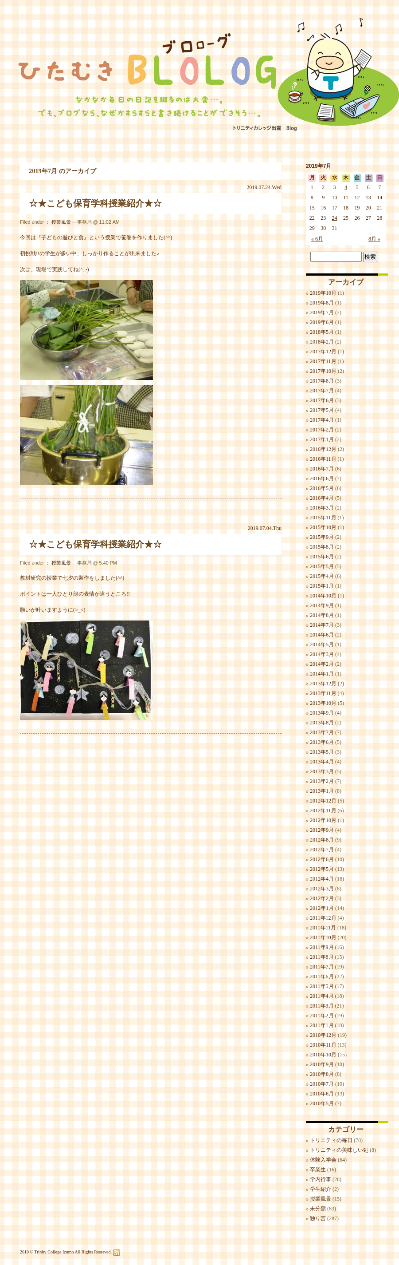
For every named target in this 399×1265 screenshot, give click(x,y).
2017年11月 (323, 361)
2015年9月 (322, 537)
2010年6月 (322, 1094)
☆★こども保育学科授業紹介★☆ (95, 203)
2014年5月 (322, 644)
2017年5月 (322, 410)
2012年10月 (323, 820)
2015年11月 (323, 517)
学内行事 (320, 1179)
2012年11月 (323, 810)
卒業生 (318, 1169)
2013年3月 (322, 771)
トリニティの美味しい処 (339, 1150)
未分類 (318, 1209)
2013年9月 (322, 713)
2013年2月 (322, 781)
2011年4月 (322, 996)
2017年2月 (322, 430)
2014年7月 (322, 625)
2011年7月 (322, 967)
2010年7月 (322, 1084)
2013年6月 (322, 742)
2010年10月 (323, 1055)
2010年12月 (323, 1035)
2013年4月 (322, 762)
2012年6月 (322, 859)
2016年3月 (322, 508)
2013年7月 (322, 732)
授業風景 (61, 222)
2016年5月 (322, 488)
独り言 (318, 1218)
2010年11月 (323, 1045)
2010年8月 (322, 1074)
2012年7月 (322, 849)
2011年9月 (322, 947)
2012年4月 (322, 879)
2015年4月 (322, 576)
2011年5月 (322, 986)
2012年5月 (322, 869)
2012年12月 (323, 801)
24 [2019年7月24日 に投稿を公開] (334, 218)
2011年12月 (323, 918)
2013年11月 (323, 693)
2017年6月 (322, 400)
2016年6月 (322, 478)
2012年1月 (322, 908)
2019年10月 (323, 293)
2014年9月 (322, 605)
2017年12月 (323, 351)
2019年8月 (322, 303)
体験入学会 (323, 1160)
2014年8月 (322, 615)
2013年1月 (322, 791)
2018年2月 (322, 342)
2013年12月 (323, 683)
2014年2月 (322, 664)
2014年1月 (322, 674)
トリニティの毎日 (331, 1140)
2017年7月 (322, 390)
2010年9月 (322, 1064)
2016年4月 (322, 498)
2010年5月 (322, 1103)
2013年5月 (322, 752)
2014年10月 (323, 596)
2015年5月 (322, 566)
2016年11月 (323, 459)
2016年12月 (323, 449)
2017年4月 (322, 420)
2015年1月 (322, 586)
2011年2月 (322, 1015)
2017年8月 (322, 381)
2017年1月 (322, 439)
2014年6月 (322, 635)
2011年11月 (323, 928)
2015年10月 (323, 527)
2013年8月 (322, 722)
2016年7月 (322, 469)
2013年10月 (323, 703)
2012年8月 (322, 840)
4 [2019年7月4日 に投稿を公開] (345, 187)
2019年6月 (322, 322)
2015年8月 (322, 547)
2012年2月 (322, 898)
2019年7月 (322, 312)
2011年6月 (322, 976)
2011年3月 (322, 1006)
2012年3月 (322, 889)
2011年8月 (322, 957)
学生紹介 (320, 1189)
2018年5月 (322, 332)
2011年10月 (323, 937)
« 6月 (317, 239)
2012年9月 (322, 830)
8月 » (374, 239)
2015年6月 (322, 556)
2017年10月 (323, 371)
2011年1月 (322, 1025)
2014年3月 (322, 654)
